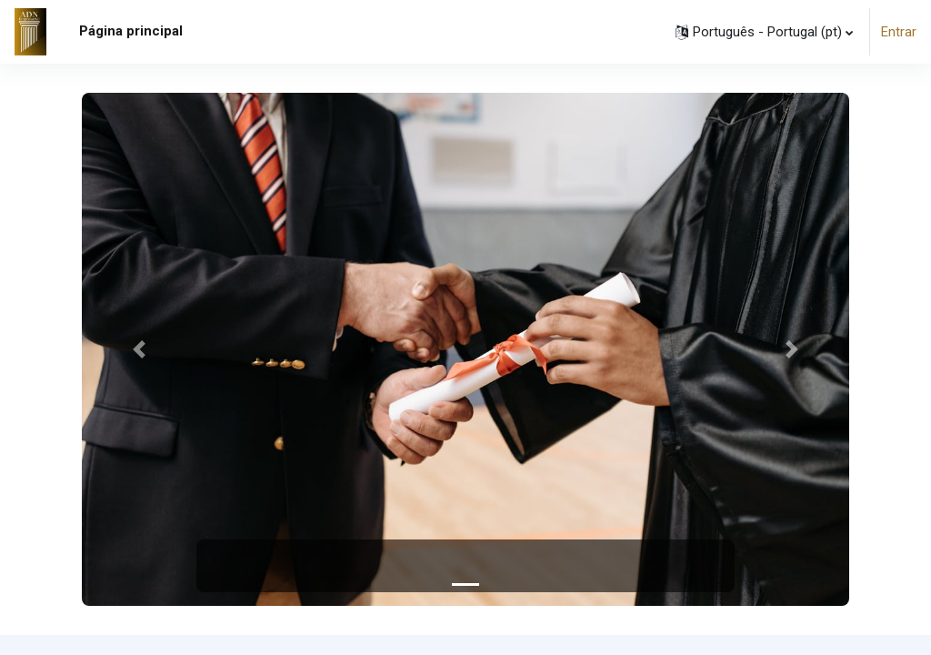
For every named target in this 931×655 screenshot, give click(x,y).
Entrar (898, 32)
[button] (764, 32)
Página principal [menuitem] (131, 31)
